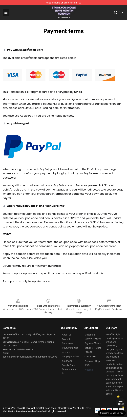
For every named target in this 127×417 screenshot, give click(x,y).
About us (66, 334)
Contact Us (90, 356)
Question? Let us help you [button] (111, 413)
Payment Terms (93, 343)
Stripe (78, 92)
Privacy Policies (70, 348)
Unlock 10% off (121, 402)
